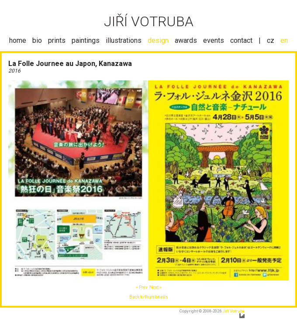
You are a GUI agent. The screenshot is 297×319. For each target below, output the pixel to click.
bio (37, 40)
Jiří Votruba (233, 311)
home (17, 40)
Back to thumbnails (148, 297)
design (158, 40)
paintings (86, 40)
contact (241, 40)
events (213, 40)
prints (57, 40)
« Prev (142, 287)
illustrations (124, 40)
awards (186, 40)
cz (270, 40)
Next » (155, 287)
